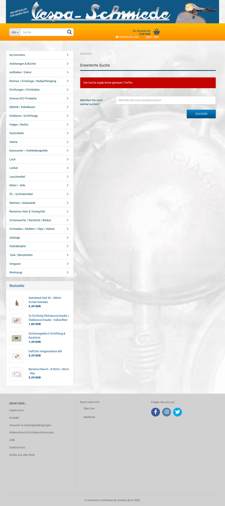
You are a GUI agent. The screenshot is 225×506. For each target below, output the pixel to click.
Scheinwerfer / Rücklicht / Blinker (30, 220)
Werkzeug (15, 272)
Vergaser (15, 263)
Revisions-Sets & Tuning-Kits (27, 211)
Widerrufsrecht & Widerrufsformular (31, 432)
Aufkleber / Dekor (20, 72)
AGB (12, 440)
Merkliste (118, 45)
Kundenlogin (147, 45)
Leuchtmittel (17, 176)
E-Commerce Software (99, 500)
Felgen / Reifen (18, 124)
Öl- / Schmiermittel (21, 194)
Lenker (13, 168)
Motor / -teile (17, 185)
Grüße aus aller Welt (21, 455)
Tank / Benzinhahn (21, 255)
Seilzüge (14, 237)
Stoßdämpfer (17, 246)
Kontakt (14, 417)
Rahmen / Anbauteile (22, 203)
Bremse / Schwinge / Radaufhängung (32, 81)
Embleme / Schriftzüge (23, 115)
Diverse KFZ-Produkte (23, 98)
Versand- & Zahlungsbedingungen (30, 425)
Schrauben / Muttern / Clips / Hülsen (32, 228)
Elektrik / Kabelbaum (22, 107)
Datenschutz (17, 447)
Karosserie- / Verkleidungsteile (28, 150)
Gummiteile (16, 133)
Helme (13, 142)
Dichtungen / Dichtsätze (24, 89)
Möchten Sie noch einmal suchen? (91, 102)
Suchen (201, 113)
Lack (12, 159)
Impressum (16, 410)
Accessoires (17, 55)
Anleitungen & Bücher (22, 63)
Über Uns (89, 408)
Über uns (152, 37)
